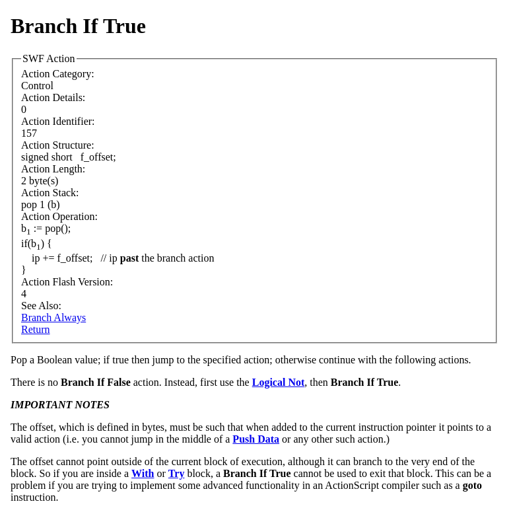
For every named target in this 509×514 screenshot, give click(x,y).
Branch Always (53, 317)
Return (35, 329)
